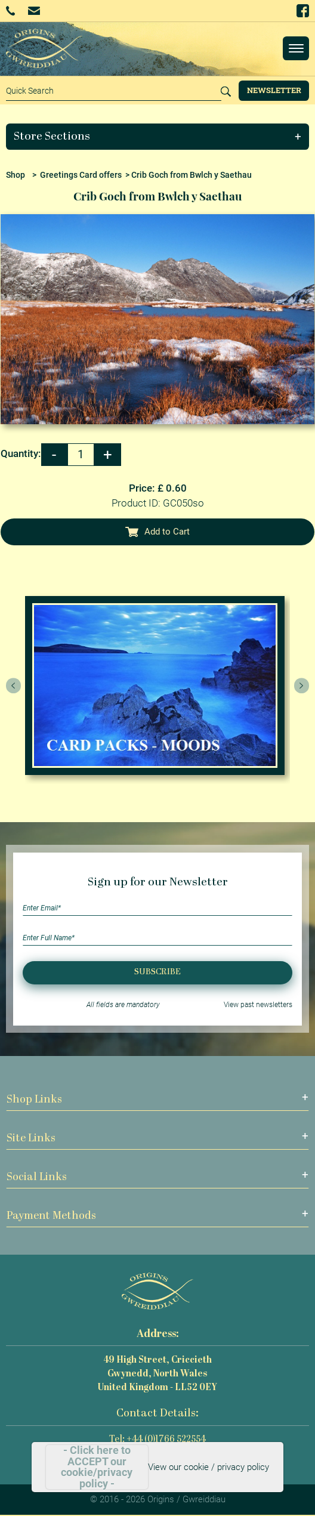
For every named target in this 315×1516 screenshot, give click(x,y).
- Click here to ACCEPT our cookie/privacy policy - (96, 1467)
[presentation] (13, 685)
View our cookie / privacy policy (208, 1467)
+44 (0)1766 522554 (10, 11)
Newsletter (274, 90)
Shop (15, 175)
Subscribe (157, 972)
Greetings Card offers (81, 175)
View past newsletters (258, 1005)
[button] (158, 136)
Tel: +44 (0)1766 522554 (157, 1440)
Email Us (33, 10)
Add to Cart (157, 531)
